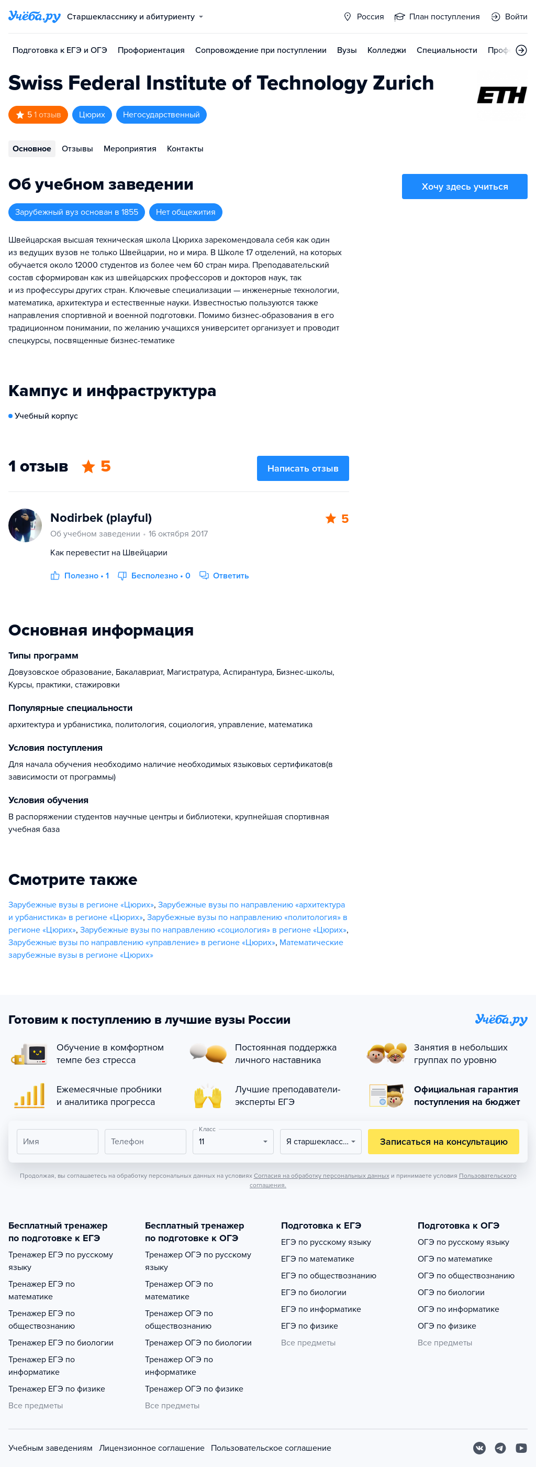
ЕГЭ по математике (317, 1259)
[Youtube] (521, 1448)
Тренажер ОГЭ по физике (194, 1389)
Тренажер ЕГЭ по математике (41, 1290)
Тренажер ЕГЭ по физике (56, 1389)
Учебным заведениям (50, 1448)
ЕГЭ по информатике (321, 1309)
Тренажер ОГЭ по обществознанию (179, 1319)
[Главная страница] (34, 16)
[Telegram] (500, 1448)
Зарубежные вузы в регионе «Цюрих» (81, 905)
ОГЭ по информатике (458, 1309)
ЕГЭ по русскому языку (326, 1242)
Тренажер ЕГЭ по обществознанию (41, 1319)
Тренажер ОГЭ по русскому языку (198, 1261)
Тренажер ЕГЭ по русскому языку (60, 1261)
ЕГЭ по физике (309, 1326)
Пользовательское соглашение (271, 1448)
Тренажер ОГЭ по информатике (179, 1365)
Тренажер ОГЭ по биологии (198, 1343)
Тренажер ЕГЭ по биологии (61, 1343)
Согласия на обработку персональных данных (321, 1175)
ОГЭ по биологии (451, 1292)
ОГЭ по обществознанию (466, 1276)
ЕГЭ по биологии (314, 1292)
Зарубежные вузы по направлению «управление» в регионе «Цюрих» (141, 942)
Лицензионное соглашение (152, 1448)
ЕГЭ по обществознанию (328, 1276)
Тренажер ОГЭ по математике (179, 1290)
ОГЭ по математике (455, 1259)
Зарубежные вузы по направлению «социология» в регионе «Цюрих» (213, 930)
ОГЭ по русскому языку (463, 1242)
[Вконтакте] (479, 1448)
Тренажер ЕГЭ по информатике (41, 1365)
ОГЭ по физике (447, 1326)
